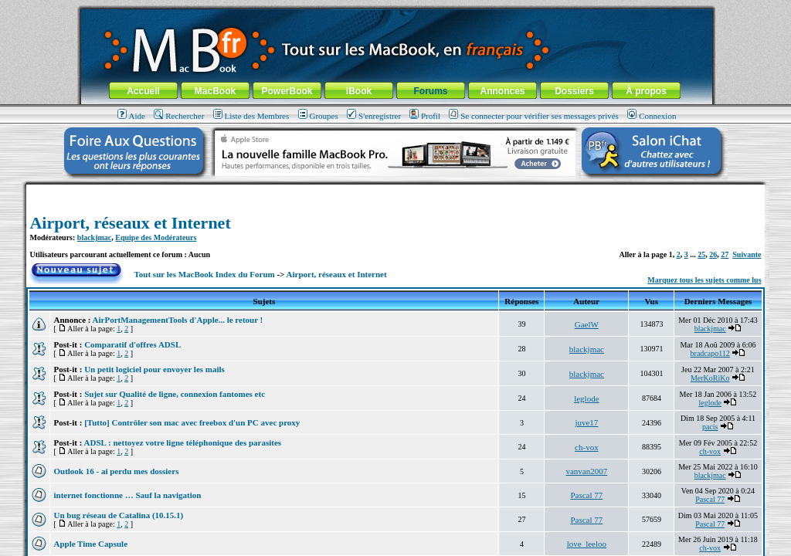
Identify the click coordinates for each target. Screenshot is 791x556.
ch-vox (587, 447)
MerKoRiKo (710, 378)
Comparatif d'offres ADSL (132, 344)
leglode (586, 398)
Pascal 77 (586, 495)
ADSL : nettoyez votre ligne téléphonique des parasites (183, 442)
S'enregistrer (374, 115)
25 (701, 254)
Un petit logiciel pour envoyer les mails (154, 369)
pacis (710, 426)
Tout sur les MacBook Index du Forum (204, 274)
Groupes (318, 115)
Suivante (746, 254)
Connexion (651, 115)
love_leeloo (586, 543)
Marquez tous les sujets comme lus (704, 280)
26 (713, 254)
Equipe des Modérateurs (155, 237)
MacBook (215, 91)
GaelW (587, 324)
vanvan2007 (586, 471)
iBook (359, 91)
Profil (424, 115)
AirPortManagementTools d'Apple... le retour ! (178, 319)
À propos (646, 91)
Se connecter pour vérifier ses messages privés (534, 115)
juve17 (586, 422)
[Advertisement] (395, 190)
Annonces (502, 91)
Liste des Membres (251, 115)
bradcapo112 (710, 353)
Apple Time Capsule (90, 543)
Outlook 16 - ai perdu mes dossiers (115, 471)
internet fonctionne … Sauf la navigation (127, 495)
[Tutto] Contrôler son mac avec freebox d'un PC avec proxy (192, 422)
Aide (131, 115)
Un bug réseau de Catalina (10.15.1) (118, 515)
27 (724, 254)
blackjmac (94, 237)
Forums (430, 91)
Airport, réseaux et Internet (129, 222)
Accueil (143, 91)
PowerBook (286, 91)
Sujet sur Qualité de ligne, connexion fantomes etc (174, 393)
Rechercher (179, 115)
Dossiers (574, 91)
